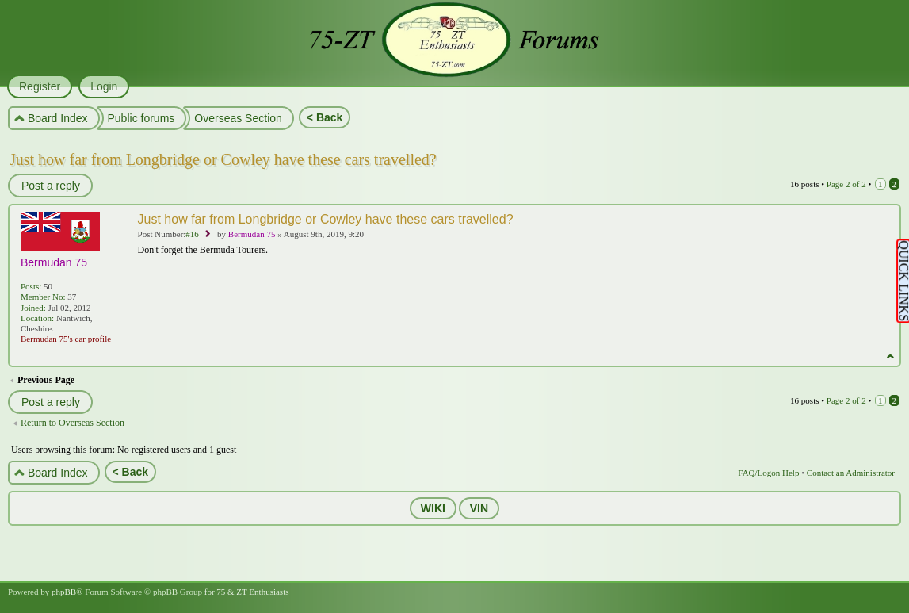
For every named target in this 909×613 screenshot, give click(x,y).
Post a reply (50, 185)
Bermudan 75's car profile (66, 338)
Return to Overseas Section (72, 422)
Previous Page (45, 379)
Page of (846, 184)
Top (890, 356)
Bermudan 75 (252, 234)
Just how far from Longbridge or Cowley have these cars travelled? (223, 159)
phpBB (64, 591)
